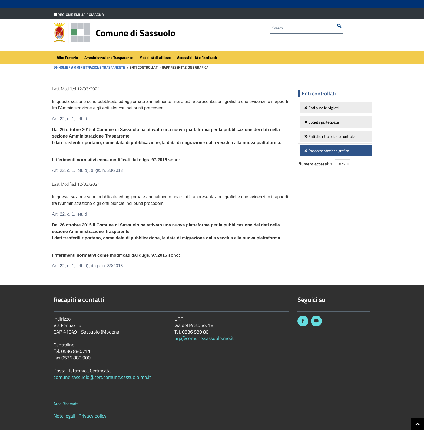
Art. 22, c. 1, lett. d (69, 118)
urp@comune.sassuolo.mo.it (204, 338)
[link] (336, 107)
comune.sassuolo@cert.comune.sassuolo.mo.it (103, 377)
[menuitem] (67, 58)
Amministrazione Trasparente (97, 67)
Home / (62, 67)
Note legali (64, 415)
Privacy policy (92, 415)
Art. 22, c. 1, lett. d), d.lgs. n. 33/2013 (87, 170)
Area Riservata (66, 404)
